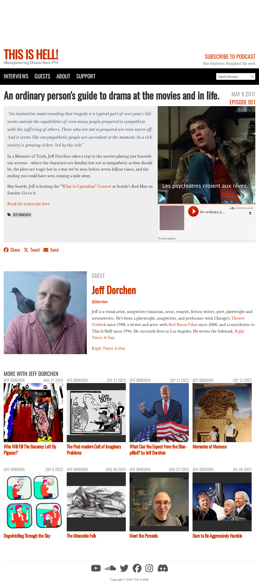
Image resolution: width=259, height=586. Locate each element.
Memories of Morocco (210, 446)
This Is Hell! (31, 54)
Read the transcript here (28, 204)
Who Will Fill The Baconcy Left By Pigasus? (30, 449)
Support (85, 76)
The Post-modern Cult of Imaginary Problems (94, 449)
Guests (42, 76)
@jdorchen (100, 301)
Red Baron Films (183, 324)
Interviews (16, 76)
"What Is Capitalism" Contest (85, 186)
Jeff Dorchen (22, 214)
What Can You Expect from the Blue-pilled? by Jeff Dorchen (158, 449)
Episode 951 (242, 102)
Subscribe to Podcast (230, 56)
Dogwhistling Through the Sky (27, 535)
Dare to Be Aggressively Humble (217, 535)
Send (51, 249)
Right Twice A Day (108, 348)
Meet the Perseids (144, 535)
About (63, 76)
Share (12, 249)
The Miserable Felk (81, 535)
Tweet (32, 249)
